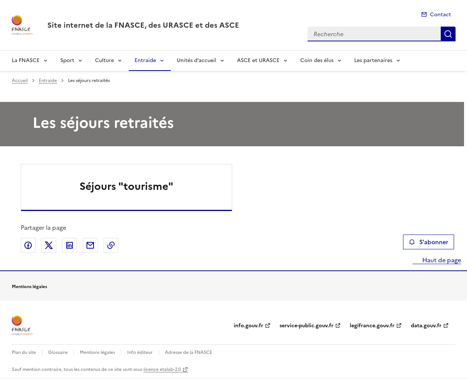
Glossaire (58, 352)
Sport (67, 60)
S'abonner (428, 242)
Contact (440, 14)
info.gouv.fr (248, 326)
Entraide (145, 60)
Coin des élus (317, 60)
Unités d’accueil (196, 60)
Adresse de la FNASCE (188, 352)
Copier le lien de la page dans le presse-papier (111, 245)
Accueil (20, 80)
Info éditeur (140, 352)
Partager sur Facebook (28, 245)
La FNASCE (26, 60)
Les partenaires (373, 60)
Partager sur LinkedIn (69, 245)
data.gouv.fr (426, 326)
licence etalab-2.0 (162, 369)
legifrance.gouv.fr (372, 326)
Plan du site (24, 352)
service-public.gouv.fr (307, 326)
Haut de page (441, 260)
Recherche (448, 34)
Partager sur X (48, 245)
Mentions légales (97, 352)
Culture (104, 60)
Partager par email (90, 245)
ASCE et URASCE (258, 60)
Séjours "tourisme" (126, 186)
